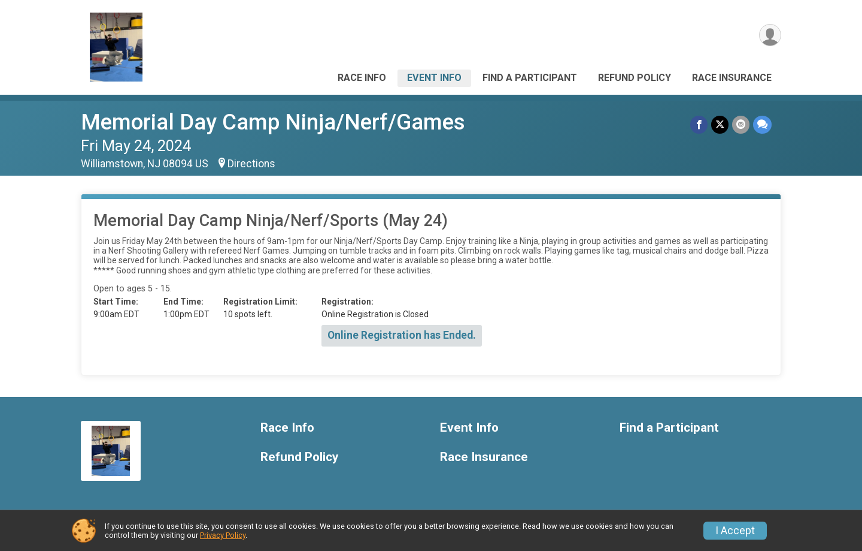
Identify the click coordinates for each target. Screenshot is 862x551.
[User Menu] (770, 35)
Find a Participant (529, 77)
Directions (251, 164)
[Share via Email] (740, 124)
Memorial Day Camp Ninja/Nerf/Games (273, 122)
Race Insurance (732, 77)
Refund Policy (634, 77)
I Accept (735, 531)
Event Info (434, 77)
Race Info (362, 77)
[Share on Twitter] (720, 124)
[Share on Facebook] (699, 124)
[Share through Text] (762, 124)
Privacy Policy (222, 535)
